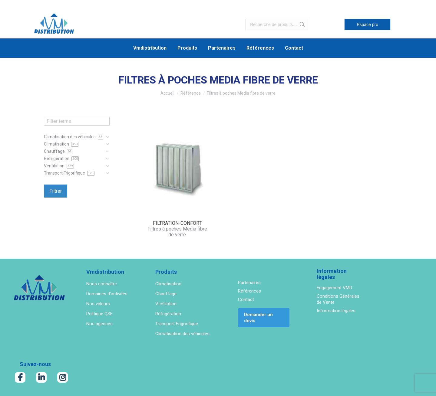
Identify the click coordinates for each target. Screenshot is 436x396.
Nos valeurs (98, 303)
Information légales (336, 310)
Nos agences (99, 323)
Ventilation (166, 303)
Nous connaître (101, 283)
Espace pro (367, 24)
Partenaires (249, 282)
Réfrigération (168, 313)
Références (249, 291)
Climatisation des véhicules (182, 333)
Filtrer (55, 191)
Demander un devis (258, 317)
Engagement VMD (334, 287)
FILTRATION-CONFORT (177, 223)
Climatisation (168, 283)
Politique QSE (99, 313)
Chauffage (166, 293)
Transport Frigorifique (176, 323)
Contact (246, 299)
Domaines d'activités (106, 293)
